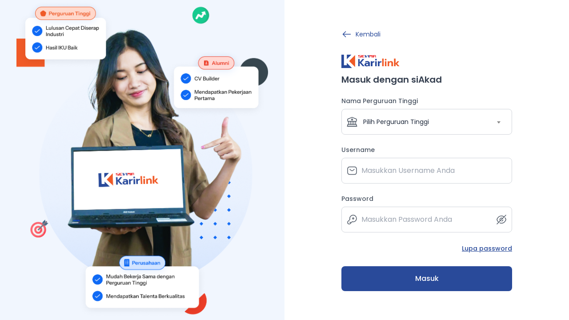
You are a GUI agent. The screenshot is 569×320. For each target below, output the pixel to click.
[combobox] (426, 122)
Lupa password (487, 248)
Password (357, 198)
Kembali (361, 34)
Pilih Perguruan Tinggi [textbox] (396, 121)
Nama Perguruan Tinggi (379, 100)
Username (358, 149)
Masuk (427, 278)
